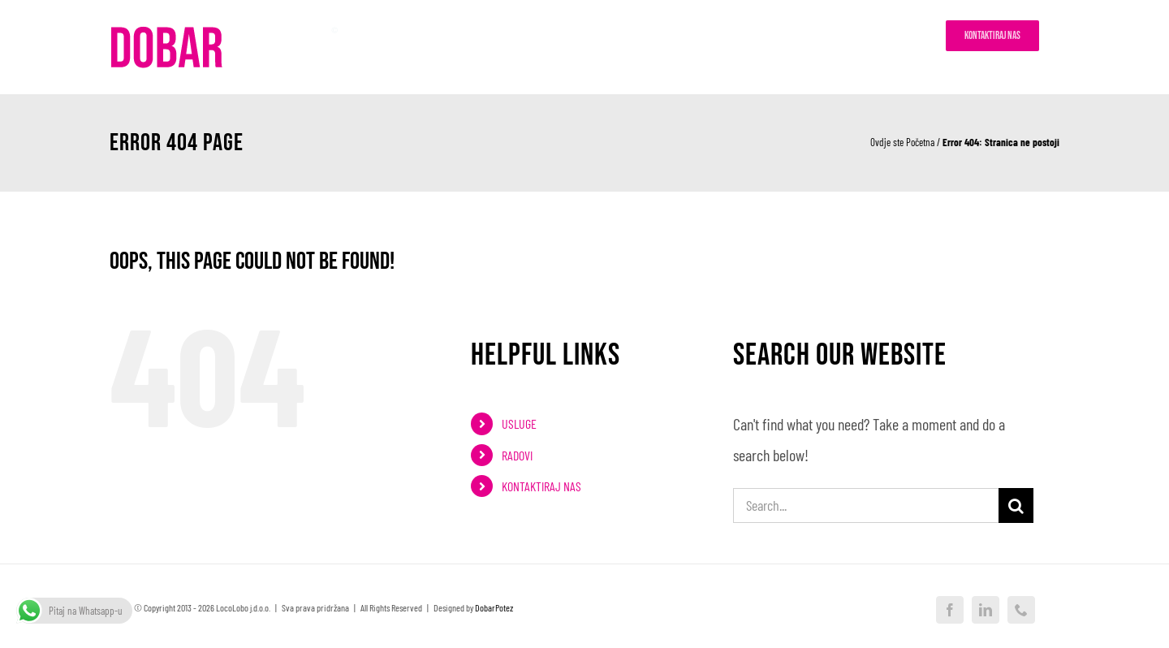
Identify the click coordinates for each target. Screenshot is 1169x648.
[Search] (1016, 505)
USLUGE (519, 423)
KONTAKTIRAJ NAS (541, 486)
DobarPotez (494, 607)
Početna (920, 142)
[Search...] (866, 505)
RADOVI (517, 455)
